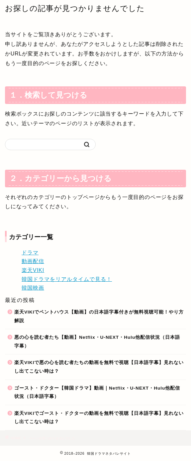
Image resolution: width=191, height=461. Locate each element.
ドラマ (30, 252)
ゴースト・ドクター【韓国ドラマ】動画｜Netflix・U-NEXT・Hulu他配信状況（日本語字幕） (97, 392)
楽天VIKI (33, 270)
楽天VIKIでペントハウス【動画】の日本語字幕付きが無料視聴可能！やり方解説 (99, 316)
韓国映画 (33, 288)
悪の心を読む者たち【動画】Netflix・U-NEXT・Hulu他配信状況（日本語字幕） (97, 341)
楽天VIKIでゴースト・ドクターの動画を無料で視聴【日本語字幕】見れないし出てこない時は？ (99, 417)
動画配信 (33, 261)
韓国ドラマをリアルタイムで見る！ (67, 279)
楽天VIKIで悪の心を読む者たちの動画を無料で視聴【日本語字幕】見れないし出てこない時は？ (99, 367)
